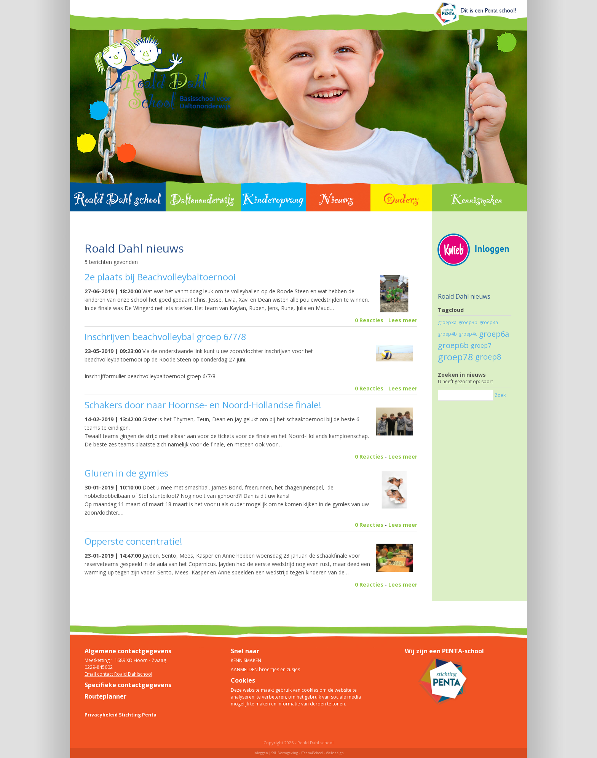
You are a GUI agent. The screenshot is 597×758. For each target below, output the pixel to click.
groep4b (447, 334)
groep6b (453, 345)
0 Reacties (369, 320)
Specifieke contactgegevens (128, 685)
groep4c (468, 334)
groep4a (488, 322)
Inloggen (261, 752)
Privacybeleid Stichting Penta (120, 715)
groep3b (467, 322)
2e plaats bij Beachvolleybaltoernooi (160, 276)
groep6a (494, 334)
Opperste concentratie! (133, 541)
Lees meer (402, 320)
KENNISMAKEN (246, 660)
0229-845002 (99, 667)
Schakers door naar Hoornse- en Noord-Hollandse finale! (203, 404)
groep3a (447, 322)
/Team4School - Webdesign (322, 752)
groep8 (488, 357)
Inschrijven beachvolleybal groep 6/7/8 (165, 336)
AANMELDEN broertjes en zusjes (265, 669)
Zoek (500, 395)
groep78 (455, 356)
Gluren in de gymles (126, 473)
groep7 (481, 345)
